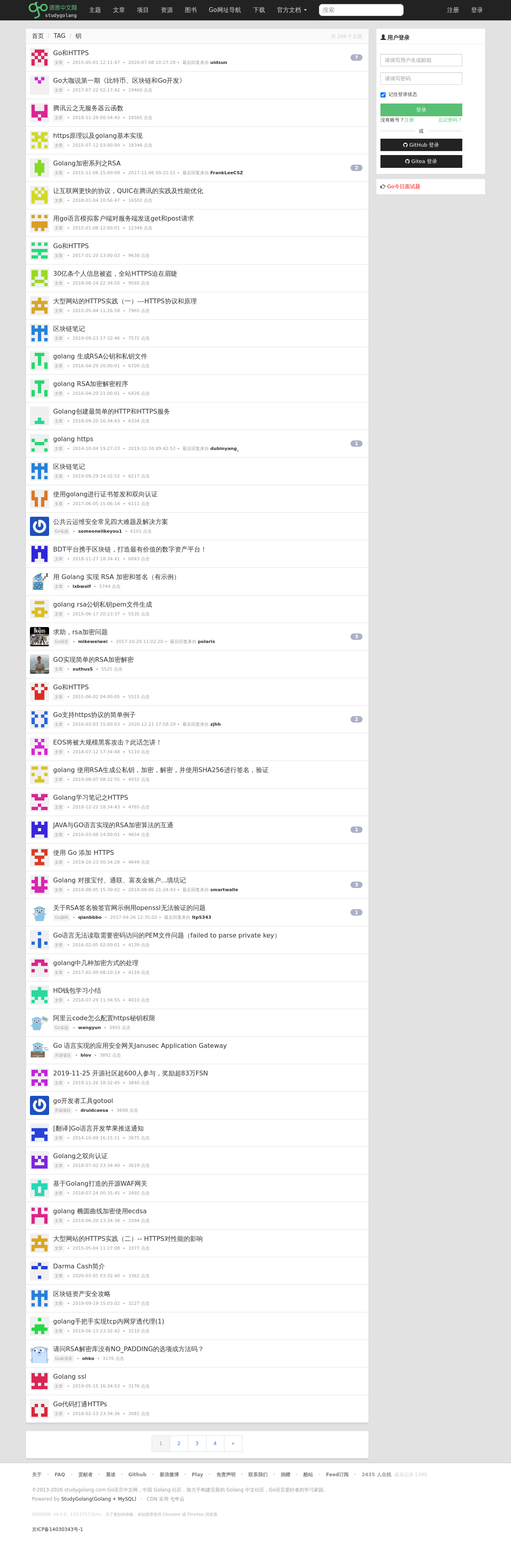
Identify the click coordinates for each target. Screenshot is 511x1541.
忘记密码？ (450, 120)
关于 (37, 1474)
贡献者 (85, 1474)
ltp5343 (201, 917)
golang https (73, 439)
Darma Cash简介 (79, 1266)
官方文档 (292, 10)
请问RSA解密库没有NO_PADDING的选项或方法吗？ (128, 1349)
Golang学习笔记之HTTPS (90, 797)
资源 (167, 10)
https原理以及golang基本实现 (98, 135)
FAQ (60, 1474)
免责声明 (226, 1474)
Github (137, 1474)
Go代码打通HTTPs (80, 1404)
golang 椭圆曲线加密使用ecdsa (100, 1211)
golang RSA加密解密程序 (90, 384)
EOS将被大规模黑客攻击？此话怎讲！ (107, 742)
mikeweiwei (93, 641)
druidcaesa (94, 1110)
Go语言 (61, 641)
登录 (477, 10)
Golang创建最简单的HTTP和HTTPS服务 (111, 411)
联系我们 (257, 1474)
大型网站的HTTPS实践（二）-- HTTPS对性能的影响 (128, 1238)
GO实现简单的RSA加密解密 (93, 659)
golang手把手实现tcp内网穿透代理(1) (108, 1321)
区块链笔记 (69, 328)
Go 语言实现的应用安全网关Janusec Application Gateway (140, 1045)
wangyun (89, 1027)
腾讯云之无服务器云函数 (88, 108)
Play (197, 1474)
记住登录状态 (398, 95)
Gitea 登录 (421, 161)
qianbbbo (90, 917)
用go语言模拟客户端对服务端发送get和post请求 (123, 218)
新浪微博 (169, 1474)
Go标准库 (63, 1358)
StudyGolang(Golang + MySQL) (98, 1499)
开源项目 (63, 1055)
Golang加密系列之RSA (87, 163)
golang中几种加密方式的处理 (96, 963)
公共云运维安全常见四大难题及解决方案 (110, 522)
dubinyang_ (224, 448)
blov (86, 1055)
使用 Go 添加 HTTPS (83, 852)
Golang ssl (69, 1376)
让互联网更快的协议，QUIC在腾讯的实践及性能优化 (128, 191)
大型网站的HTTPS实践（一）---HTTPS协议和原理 (125, 301)
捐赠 (285, 1474)
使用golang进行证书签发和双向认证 (105, 494)
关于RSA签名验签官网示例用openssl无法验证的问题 (129, 908)
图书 (191, 10)
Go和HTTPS (71, 53)
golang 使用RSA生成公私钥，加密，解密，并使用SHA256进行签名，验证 (161, 770)
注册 (453, 10)
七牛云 (177, 1499)
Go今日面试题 (403, 186)
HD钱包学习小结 (77, 990)
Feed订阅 (337, 1474)
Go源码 (61, 917)
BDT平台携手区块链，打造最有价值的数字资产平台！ (130, 549)
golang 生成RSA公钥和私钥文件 (100, 356)
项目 (143, 10)
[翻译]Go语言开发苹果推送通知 (98, 1128)
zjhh (215, 724)
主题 (95, 10)
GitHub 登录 (421, 145)
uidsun (218, 62)
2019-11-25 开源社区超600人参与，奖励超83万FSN (130, 1073)
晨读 (110, 1474)
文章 (119, 10)
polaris (206, 641)
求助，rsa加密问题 (80, 632)
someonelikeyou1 (100, 531)
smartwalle (224, 889)
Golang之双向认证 (80, 1156)
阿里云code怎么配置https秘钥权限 (104, 1018)
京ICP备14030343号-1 (57, 1529)
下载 (259, 10)
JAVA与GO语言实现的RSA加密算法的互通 (113, 825)
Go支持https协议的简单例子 (94, 715)
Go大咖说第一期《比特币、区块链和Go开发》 (119, 80)
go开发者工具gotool (83, 1101)
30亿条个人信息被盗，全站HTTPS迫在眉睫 (115, 273)
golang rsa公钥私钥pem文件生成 (102, 604)
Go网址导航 (226, 8)
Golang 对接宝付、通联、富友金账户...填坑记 (119, 880)
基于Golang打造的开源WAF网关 (100, 1183)
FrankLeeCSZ (226, 172)
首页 (38, 36)
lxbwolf (82, 586)
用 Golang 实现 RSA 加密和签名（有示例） (116, 577)
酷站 (308, 1474)
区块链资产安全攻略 (82, 1294)
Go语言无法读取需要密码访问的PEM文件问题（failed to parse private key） (167, 935)
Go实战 (61, 531)
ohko (88, 1358)
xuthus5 (83, 669)
